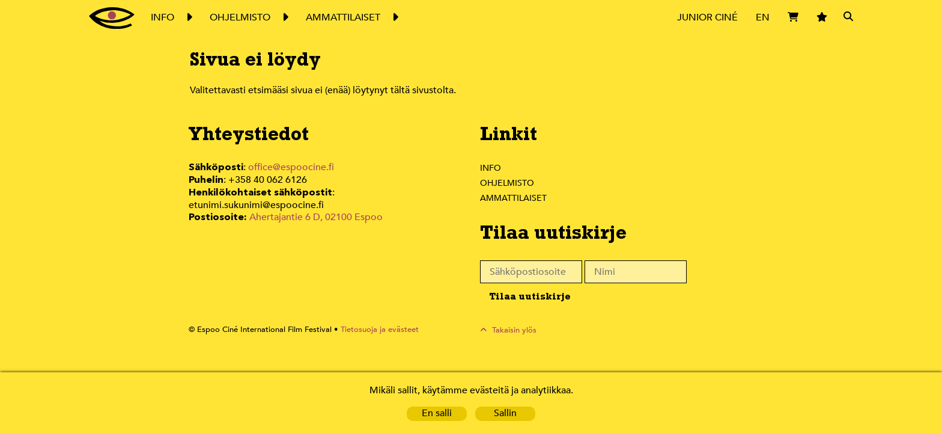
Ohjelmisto (507, 183)
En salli (436, 413)
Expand (189, 17)
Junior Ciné (707, 17)
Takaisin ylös (514, 329)
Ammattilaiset (514, 198)
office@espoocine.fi (291, 167)
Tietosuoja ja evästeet (373, 329)
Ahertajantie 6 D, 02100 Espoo (315, 203)
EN (763, 17)
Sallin (505, 413)
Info (490, 168)
